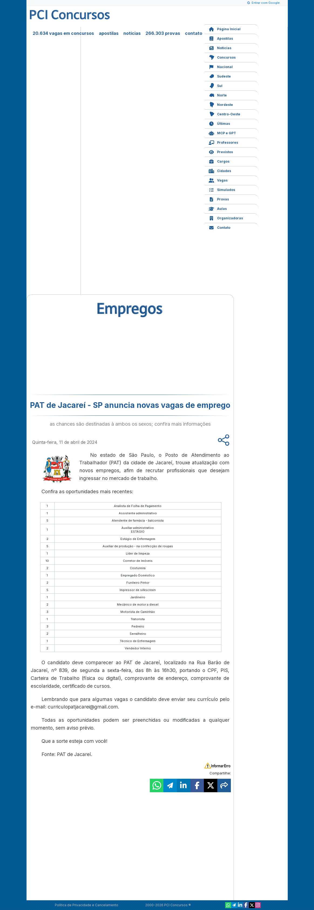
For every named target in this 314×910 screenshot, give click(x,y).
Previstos (221, 151)
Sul (215, 85)
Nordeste (221, 104)
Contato (219, 227)
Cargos (219, 160)
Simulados (222, 189)
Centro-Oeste (224, 113)
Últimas (219, 123)
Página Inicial (225, 28)
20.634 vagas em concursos (63, 33)
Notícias (220, 47)
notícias (132, 33)
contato (193, 33)
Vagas (218, 179)
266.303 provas (163, 33)
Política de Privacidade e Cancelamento (86, 905)
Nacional (221, 66)
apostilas (109, 33)
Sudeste (220, 75)
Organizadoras (226, 217)
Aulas (218, 208)
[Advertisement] (86, 355)
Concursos (222, 56)
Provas (219, 198)
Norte (218, 94)
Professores (223, 142)
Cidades (220, 170)
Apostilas (221, 38)
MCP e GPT (222, 132)
